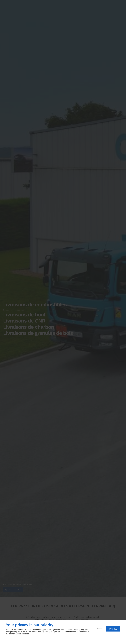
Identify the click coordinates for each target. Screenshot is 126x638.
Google (19, 634)
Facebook (26, 634)
